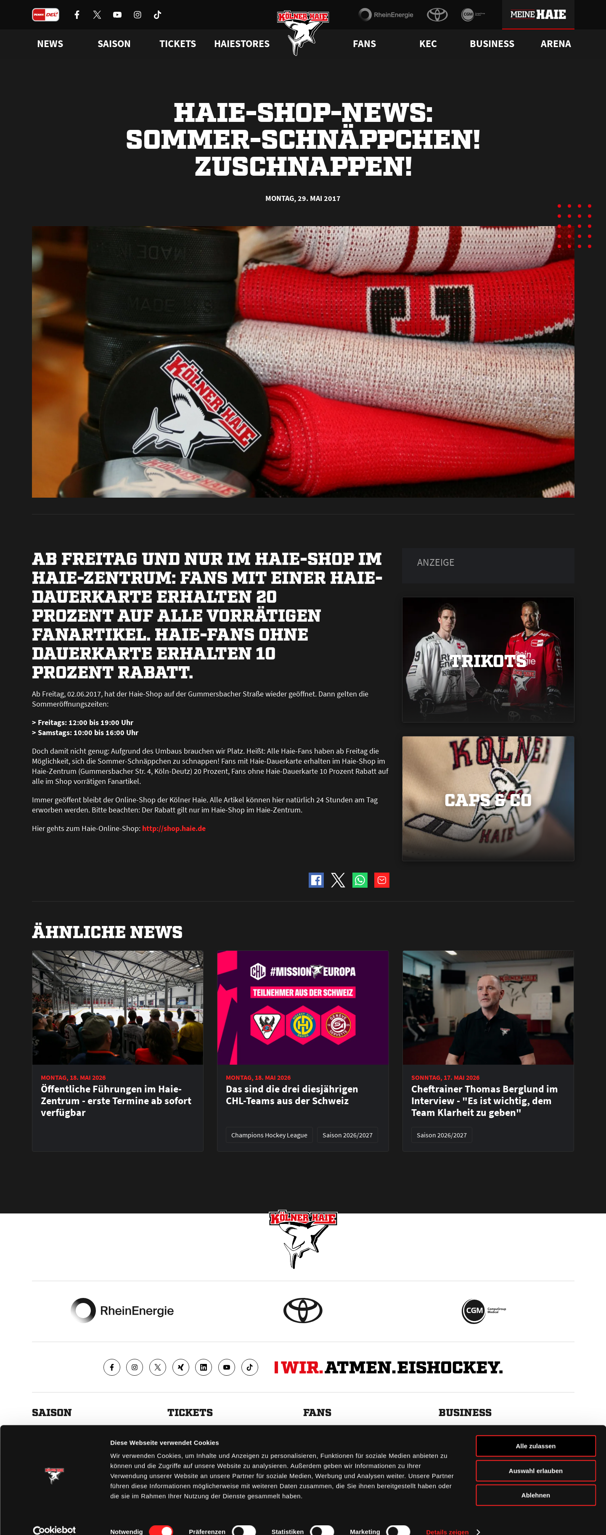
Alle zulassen (536, 1432)
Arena (556, 43)
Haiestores (242, 43)
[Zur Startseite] (303, 35)
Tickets (177, 43)
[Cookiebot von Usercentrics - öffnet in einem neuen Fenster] (54, 1518)
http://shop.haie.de (174, 828)
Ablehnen (535, 1481)
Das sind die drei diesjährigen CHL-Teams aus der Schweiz (292, 1095)
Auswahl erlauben (536, 1457)
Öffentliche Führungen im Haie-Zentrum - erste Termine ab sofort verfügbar (116, 1100)
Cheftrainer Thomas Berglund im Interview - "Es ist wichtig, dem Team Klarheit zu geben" (484, 1100)
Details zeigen (447, 1518)
